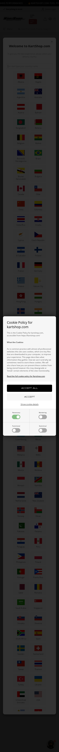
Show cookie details (30, 404)
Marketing (43, 415)
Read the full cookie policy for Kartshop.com (26, 376)
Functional (16, 429)
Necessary (16, 415)
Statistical (43, 429)
